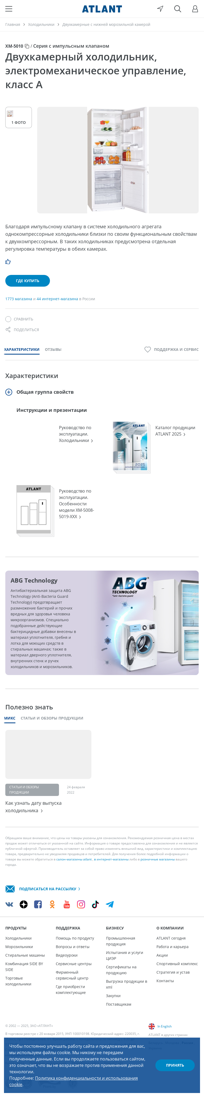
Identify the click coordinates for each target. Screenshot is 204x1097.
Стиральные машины (25, 955)
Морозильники (19, 946)
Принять (175, 1065)
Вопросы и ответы (73, 946)
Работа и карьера (172, 946)
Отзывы (53, 349)
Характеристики (22, 349)
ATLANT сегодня (171, 938)
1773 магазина (19, 298)
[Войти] (195, 9)
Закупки (113, 995)
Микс (9, 718)
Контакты (165, 980)
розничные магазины (158, 859)
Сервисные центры (74, 963)
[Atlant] (102, 9)
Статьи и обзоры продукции (52, 718)
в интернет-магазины (111, 859)
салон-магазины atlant (74, 859)
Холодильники (18, 938)
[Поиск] (177, 9)
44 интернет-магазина (58, 298)
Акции (162, 955)
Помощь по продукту (75, 938)
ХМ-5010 (14, 46)
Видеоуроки (67, 955)
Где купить (27, 280)
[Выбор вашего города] (160, 9)
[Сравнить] (19, 319)
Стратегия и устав (173, 972)
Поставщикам (118, 1004)
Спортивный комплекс (177, 963)
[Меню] (9, 9)
